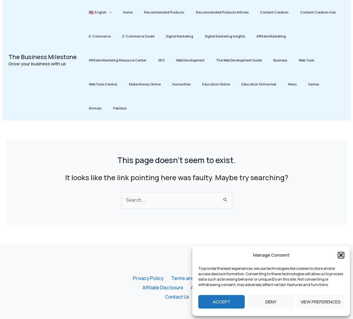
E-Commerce (326, 12)
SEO (309, 36)
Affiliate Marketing (220, 36)
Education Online (100, 84)
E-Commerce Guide (102, 36)
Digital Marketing (138, 36)
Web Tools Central (230, 60)
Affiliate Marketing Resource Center (270, 36)
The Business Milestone (42, 45)
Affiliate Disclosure (163, 274)
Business (180, 60)
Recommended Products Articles (204, 12)
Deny (271, 302)
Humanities (299, 60)
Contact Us (177, 284)
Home (120, 12)
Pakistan (221, 84)
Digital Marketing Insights (179, 36)
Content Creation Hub (290, 12)
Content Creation (252, 12)
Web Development (100, 60)
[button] (341, 255)
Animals (201, 84)
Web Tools (202, 60)
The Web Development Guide (144, 60)
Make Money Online (267, 60)
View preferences (321, 302)
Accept (222, 302)
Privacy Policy (147, 265)
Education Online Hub (138, 84)
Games (183, 84)
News (166, 84)
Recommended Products (152, 12)
